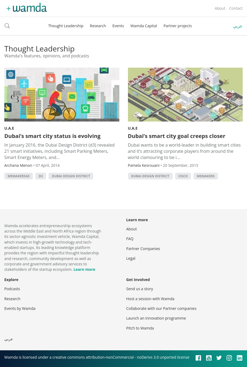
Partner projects (177, 25)
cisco (183, 176)
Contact (236, 8)
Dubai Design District (71, 176)
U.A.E (9, 128)
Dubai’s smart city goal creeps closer (176, 136)
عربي (238, 26)
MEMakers (206, 176)
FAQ (130, 238)
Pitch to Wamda (140, 328)
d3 (41, 176)
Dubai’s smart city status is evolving (52, 136)
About (220, 8)
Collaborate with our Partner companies (161, 308)
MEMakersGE (19, 176)
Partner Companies (143, 248)
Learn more (84, 269)
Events (118, 25)
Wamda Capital (143, 25)
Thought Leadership (66, 25)
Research (98, 25)
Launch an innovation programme (156, 318)
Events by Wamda (20, 308)
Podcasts (12, 288)
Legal (130, 258)
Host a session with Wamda (150, 298)
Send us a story (139, 288)
